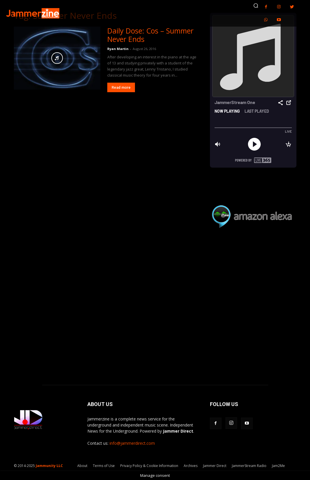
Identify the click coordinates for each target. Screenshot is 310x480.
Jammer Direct (214, 465)
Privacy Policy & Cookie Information (149, 465)
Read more (121, 87)
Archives (191, 465)
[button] (256, 5)
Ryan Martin (118, 49)
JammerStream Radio (249, 465)
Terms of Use (104, 465)
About (82, 465)
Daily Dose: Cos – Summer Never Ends (150, 35)
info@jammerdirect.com (132, 443)
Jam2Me (278, 465)
